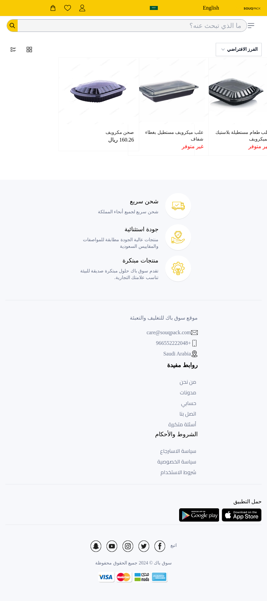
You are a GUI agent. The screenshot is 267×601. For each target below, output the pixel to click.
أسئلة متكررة (182, 424)
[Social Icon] (160, 546)
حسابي (188, 403)
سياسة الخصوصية (176, 461)
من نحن (187, 382)
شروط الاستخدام (178, 472)
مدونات (188, 392)
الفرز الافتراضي (239, 49)
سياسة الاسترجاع (178, 451)
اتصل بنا (187, 414)
